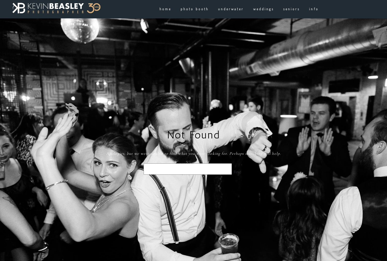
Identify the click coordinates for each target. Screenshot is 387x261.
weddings (263, 9)
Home (165, 9)
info (313, 9)
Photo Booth (195, 9)
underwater (231, 9)
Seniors (291, 9)
